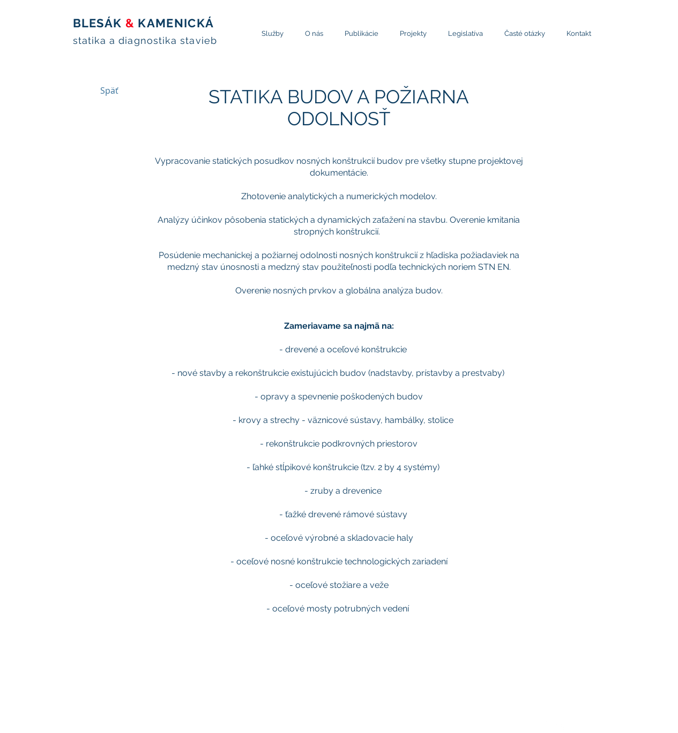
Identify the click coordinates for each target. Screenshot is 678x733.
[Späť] (109, 90)
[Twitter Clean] (562, 726)
